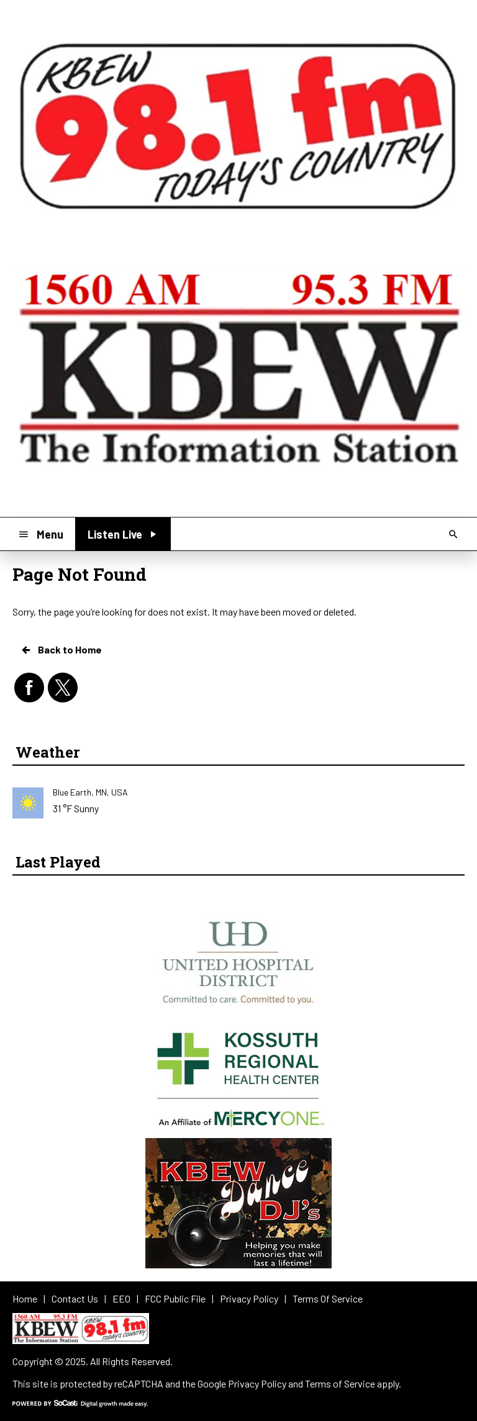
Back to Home (61, 649)
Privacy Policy (257, 1383)
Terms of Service (340, 1383)
